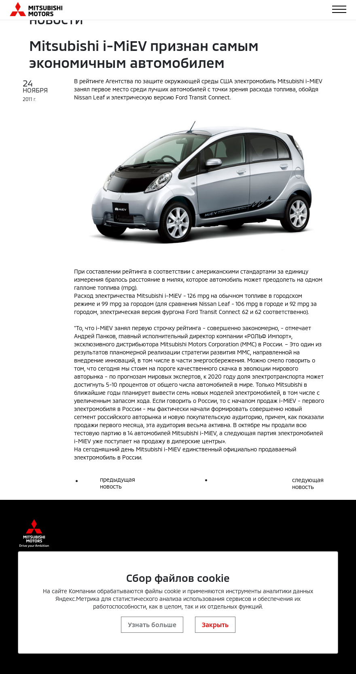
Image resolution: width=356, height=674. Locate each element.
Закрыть (215, 624)
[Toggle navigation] (339, 9)
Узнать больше (152, 624)
